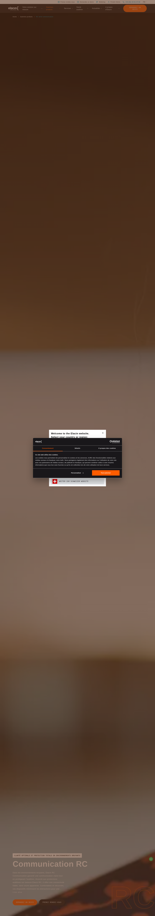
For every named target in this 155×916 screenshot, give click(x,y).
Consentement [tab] (48, 448)
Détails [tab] (77, 448)
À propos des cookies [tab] (107, 448)
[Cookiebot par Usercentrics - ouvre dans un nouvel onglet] (111, 441)
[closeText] (103, 433)
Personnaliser (77, 473)
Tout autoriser (106, 473)
